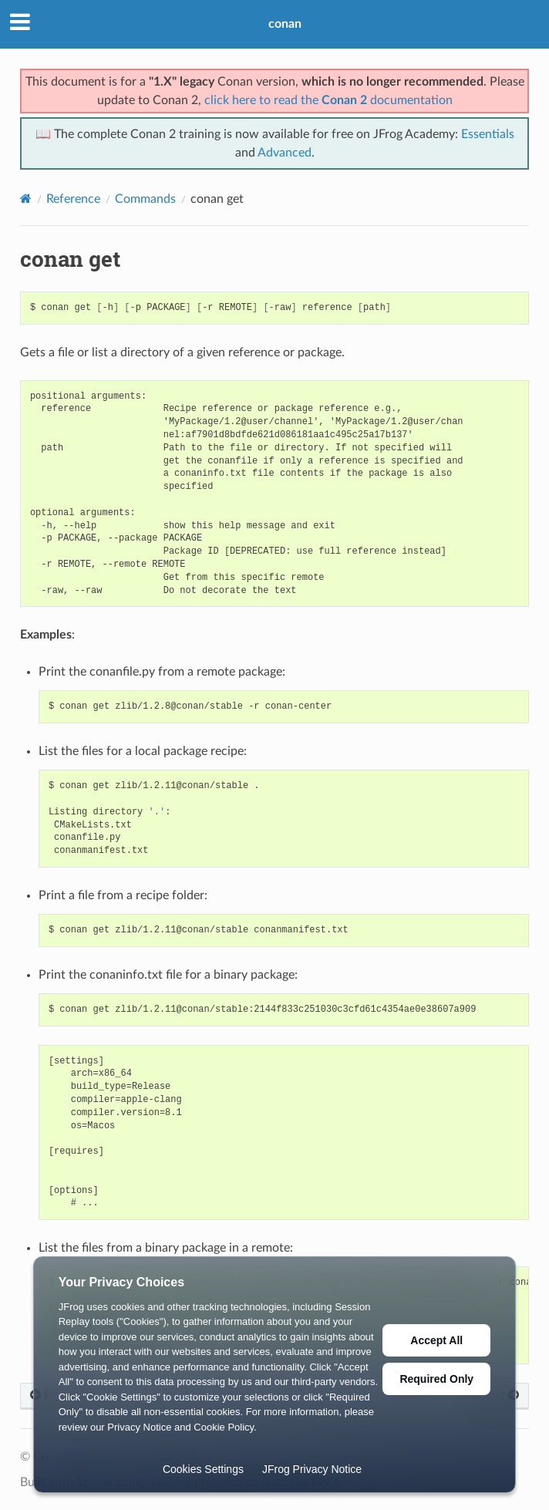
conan (284, 24)
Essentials (487, 134)
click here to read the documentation (328, 100)
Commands (145, 199)
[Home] (26, 198)
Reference (73, 199)
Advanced (285, 153)
